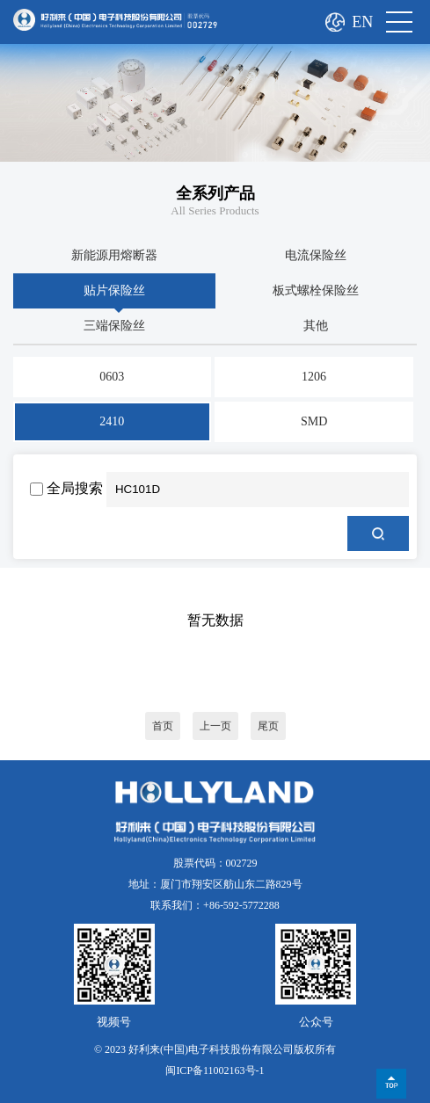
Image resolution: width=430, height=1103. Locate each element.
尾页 (268, 726)
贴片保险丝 (114, 290)
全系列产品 (215, 193)
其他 (315, 325)
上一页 (215, 726)
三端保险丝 (114, 325)
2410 (111, 421)
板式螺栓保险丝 (316, 290)
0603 (111, 376)
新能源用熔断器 (114, 255)
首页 (162, 726)
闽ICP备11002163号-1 (214, 1070)
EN (362, 22)
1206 (314, 376)
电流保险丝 (315, 255)
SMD (314, 421)
